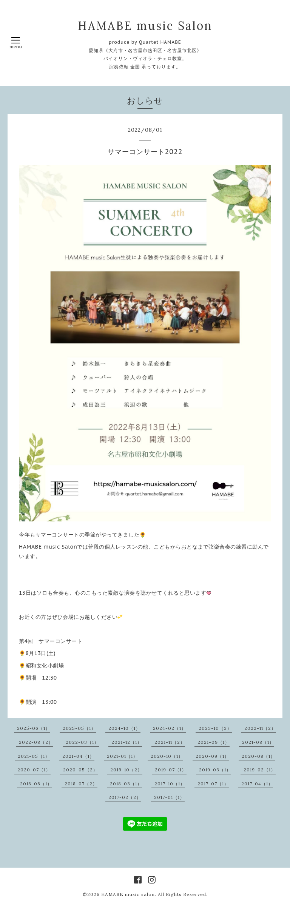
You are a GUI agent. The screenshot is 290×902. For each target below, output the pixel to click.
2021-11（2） (169, 742)
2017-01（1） (169, 797)
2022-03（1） (82, 742)
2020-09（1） (212, 756)
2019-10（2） (126, 769)
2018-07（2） (81, 783)
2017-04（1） (257, 783)
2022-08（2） (36, 742)
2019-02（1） (260, 769)
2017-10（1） (169, 783)
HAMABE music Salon (145, 26)
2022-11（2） (260, 728)
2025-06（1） (33, 728)
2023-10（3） (215, 728)
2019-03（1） (215, 769)
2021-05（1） (34, 756)
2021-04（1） (78, 756)
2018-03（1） (126, 783)
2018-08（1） (36, 783)
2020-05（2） (80, 769)
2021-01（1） (122, 756)
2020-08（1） (258, 756)
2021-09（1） (213, 742)
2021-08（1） (258, 742)
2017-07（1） (213, 783)
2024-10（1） (124, 728)
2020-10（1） (167, 756)
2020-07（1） (34, 769)
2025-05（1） (79, 728)
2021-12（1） (126, 742)
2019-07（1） (171, 769)
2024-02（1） (169, 728)
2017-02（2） (124, 797)
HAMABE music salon (128, 894)
